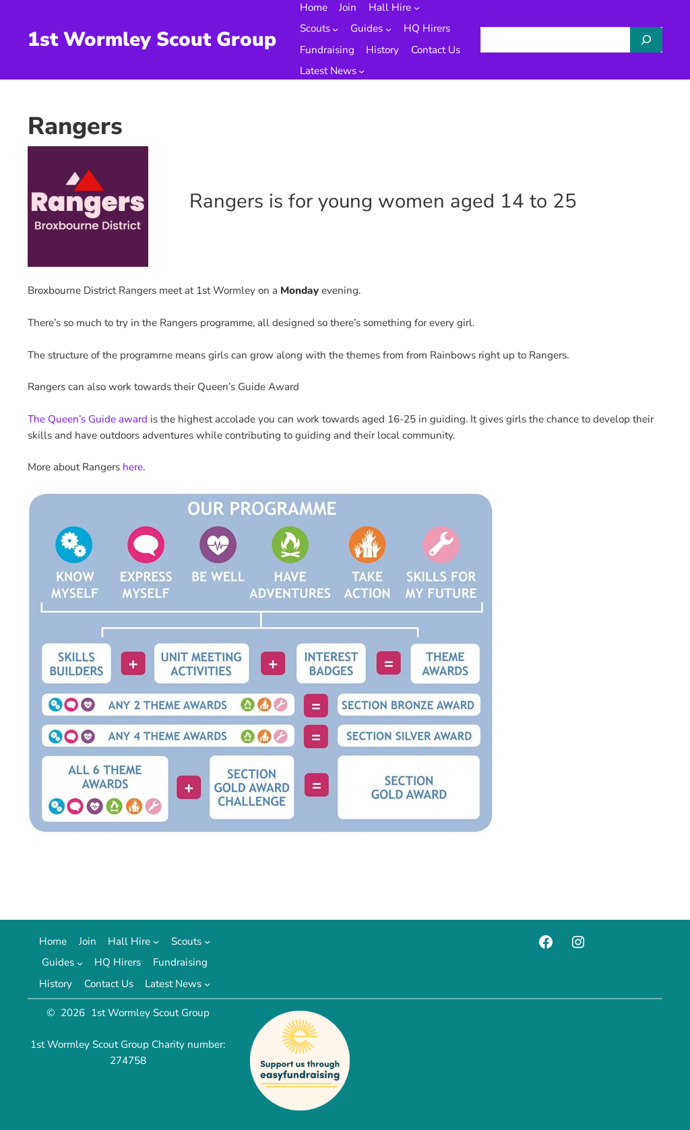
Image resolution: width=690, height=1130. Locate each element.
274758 (128, 1060)
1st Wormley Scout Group (152, 39)
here (133, 467)
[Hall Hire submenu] (417, 8)
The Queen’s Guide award (88, 419)
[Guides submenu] (388, 29)
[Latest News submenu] (361, 71)
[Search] (646, 40)
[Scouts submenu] (335, 29)
